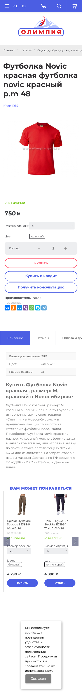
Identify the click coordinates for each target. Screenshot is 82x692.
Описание (15, 338)
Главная (9, 50)
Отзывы (43, 338)
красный (37, 236)
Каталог (26, 50)
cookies (31, 633)
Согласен (38, 679)
